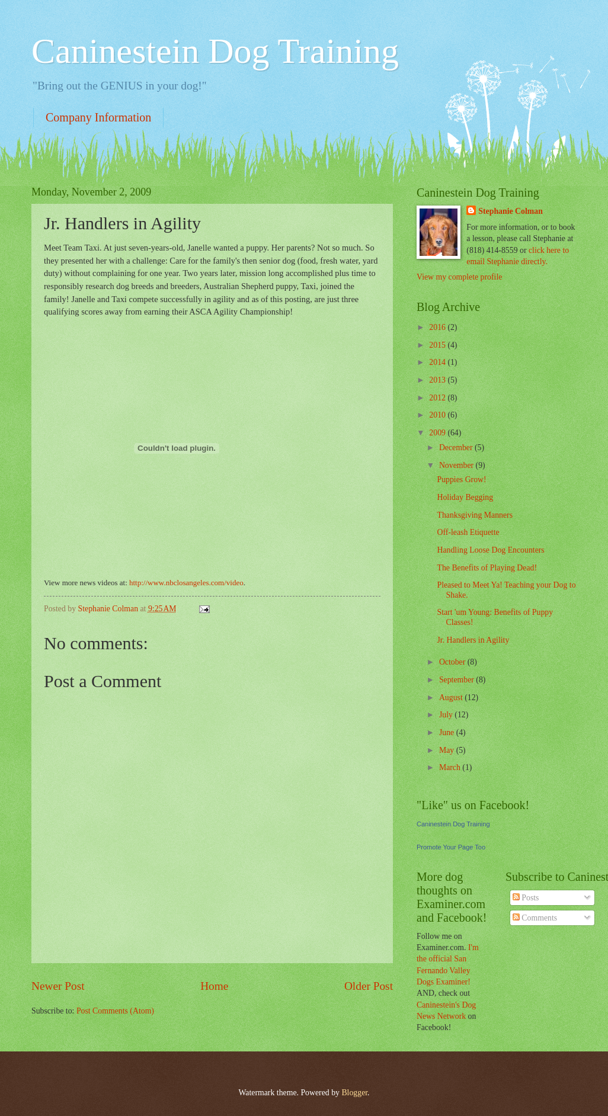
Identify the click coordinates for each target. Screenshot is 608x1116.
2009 (438, 432)
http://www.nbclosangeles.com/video (186, 582)
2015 (438, 345)
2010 (438, 415)
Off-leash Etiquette (468, 532)
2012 (438, 397)
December (457, 447)
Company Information (98, 117)
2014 (438, 362)
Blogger (354, 1092)
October (453, 662)
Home (214, 986)
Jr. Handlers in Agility (473, 640)
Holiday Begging (465, 497)
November (457, 465)
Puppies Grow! (461, 479)
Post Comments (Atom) (115, 1010)
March (450, 767)
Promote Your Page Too (451, 847)
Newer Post (58, 986)
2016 (438, 327)
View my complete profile (459, 276)
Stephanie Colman (510, 211)
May (447, 750)
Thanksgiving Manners (475, 515)
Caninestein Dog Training (215, 50)
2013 (438, 380)
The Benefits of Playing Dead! (487, 567)
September (457, 679)
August (452, 697)
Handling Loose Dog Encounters (490, 550)
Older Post (368, 986)
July (447, 714)
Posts (526, 897)
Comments (535, 917)
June (447, 732)
